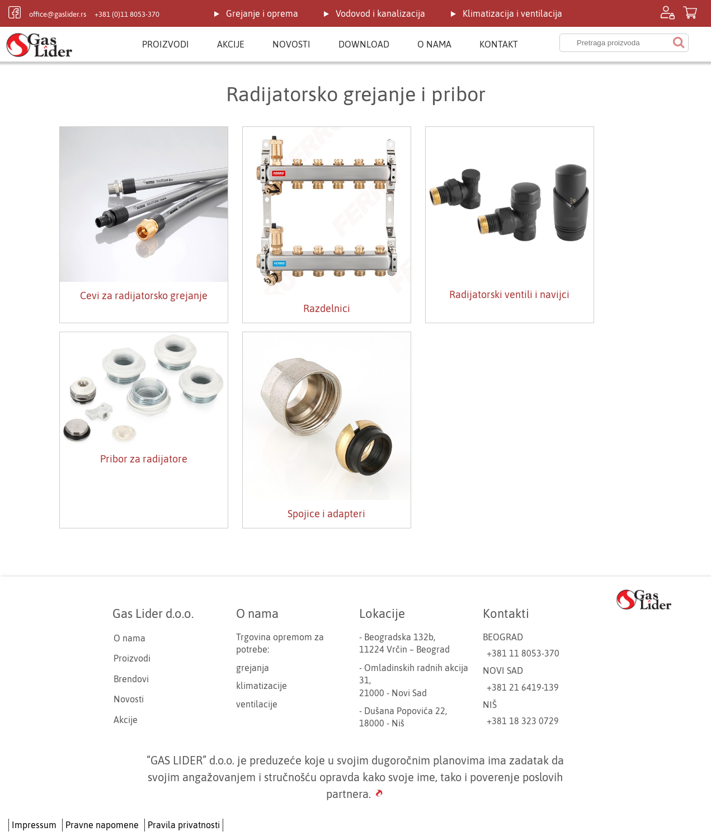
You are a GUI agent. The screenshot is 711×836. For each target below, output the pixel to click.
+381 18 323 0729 (523, 721)
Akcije (230, 44)
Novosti (291, 44)
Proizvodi (165, 44)
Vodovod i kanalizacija (380, 13)
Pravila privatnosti (184, 825)
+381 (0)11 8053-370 (127, 14)
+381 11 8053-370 (523, 653)
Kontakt (498, 44)
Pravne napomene (102, 825)
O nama (434, 44)
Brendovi (131, 679)
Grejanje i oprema (262, 13)
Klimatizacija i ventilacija (512, 13)
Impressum (34, 825)
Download (363, 44)
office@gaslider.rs (57, 14)
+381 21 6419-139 (523, 687)
